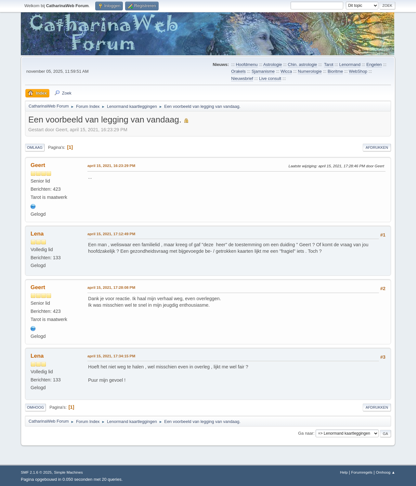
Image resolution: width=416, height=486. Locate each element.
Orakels (238, 71)
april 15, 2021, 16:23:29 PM (111, 165)
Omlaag (35, 147)
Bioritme (335, 71)
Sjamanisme (263, 71)
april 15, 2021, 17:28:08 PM (111, 287)
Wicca (286, 71)
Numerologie (309, 71)
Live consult (270, 78)
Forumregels (361, 472)
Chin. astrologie (302, 64)
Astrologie (272, 64)
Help (344, 472)
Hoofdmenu (247, 64)
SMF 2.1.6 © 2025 (36, 472)
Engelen (374, 64)
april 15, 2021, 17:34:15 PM (111, 356)
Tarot (328, 64)
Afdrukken (377, 147)
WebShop (358, 71)
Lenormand (350, 64)
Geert (38, 165)
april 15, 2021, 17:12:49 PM (111, 234)
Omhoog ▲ (385, 472)
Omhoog (35, 407)
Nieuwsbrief (242, 78)
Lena (37, 233)
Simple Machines (68, 472)
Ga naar (305, 433)
